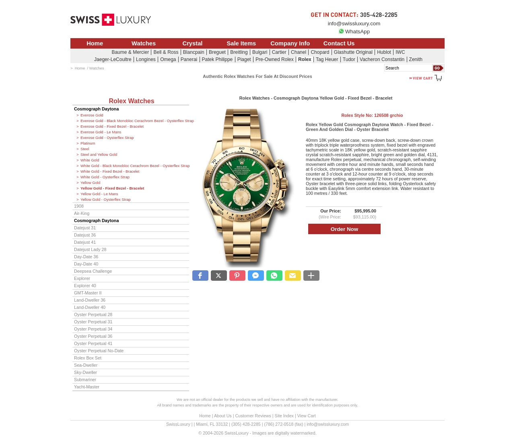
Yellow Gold (90, 183)
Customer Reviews (253, 415)
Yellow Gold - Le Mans (99, 194)
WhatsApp (354, 32)
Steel (84, 149)
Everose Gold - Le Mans (100, 132)
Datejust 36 (85, 235)
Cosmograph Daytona (96, 108)
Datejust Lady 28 (90, 249)
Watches (144, 43)
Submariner (85, 379)
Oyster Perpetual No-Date (99, 350)
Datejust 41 (85, 242)
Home (95, 43)
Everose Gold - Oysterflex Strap (107, 138)
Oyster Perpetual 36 (93, 336)
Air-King (81, 213)
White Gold (89, 160)
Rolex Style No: (372, 115)
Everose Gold (91, 115)
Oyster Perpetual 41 (93, 343)
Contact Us (339, 43)
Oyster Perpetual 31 (93, 321)
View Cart (306, 415)
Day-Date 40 (86, 263)
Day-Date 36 (86, 256)
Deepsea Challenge (93, 271)
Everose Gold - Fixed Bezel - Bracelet (112, 127)
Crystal (193, 43)
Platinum (87, 143)
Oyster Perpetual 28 (93, 314)
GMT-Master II (87, 292)
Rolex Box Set (87, 357)
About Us (223, 415)
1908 (79, 206)
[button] (200, 275)
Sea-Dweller (85, 365)
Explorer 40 (85, 285)
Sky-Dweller (85, 372)
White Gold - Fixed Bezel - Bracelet (109, 171)
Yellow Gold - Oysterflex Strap (105, 200)
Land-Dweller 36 (89, 300)
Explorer (82, 278)
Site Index (284, 415)
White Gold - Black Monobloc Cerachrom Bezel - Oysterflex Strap (134, 166)
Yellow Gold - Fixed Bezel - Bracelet (112, 188)
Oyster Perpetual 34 (93, 329)
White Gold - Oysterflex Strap (105, 177)
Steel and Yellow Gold (98, 155)
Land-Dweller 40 (89, 307)
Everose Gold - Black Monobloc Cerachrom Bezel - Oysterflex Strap (134, 121)
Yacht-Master (86, 386)
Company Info (290, 43)
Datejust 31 (85, 227)
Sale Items (241, 43)
